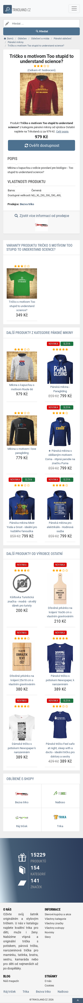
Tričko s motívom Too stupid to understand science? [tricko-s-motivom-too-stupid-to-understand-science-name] (22, 306)
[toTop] (77, 1000)
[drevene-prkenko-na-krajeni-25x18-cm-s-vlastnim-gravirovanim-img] (22, 657)
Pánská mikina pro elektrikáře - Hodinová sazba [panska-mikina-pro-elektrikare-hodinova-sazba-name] (60, 527)
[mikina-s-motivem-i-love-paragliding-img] (22, 430)
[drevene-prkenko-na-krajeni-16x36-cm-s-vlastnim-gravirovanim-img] (60, 589)
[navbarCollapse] (74, 8)
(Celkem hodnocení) (42, 70)
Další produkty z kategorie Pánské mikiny (39, 333)
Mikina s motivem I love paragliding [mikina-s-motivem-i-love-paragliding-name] (22, 451)
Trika (26, 991)
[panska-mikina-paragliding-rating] (60, 349)
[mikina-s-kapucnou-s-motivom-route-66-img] (22, 367)
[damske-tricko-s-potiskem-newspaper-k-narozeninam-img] (22, 724)
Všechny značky (54, 923)
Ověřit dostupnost (41, 145)
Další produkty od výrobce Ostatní (34, 554)
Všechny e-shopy (54, 927)
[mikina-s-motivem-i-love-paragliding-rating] (22, 413)
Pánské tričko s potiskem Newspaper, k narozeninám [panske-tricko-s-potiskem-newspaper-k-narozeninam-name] (60, 680)
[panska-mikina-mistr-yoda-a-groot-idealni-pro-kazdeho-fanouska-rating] (22, 485)
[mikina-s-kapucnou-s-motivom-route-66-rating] (22, 349)
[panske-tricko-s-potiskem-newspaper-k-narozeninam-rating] (60, 638)
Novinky (49, 932)
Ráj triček (9, 991)
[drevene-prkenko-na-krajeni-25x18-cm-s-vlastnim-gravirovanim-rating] (22, 638)
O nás (48, 981)
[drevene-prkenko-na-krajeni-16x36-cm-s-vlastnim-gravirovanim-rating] (60, 570)
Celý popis (62, 131)
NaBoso (63, 991)
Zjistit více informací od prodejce (41, 222)
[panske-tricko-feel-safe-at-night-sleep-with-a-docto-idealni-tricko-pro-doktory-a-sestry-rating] (60, 706)
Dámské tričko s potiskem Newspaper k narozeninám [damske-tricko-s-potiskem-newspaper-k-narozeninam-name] (22, 748)
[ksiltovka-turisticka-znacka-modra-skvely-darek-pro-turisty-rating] (22, 570)
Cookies (49, 985)
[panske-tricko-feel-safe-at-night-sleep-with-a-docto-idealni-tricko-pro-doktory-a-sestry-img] (60, 724)
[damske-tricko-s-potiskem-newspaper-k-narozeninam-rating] (22, 706)
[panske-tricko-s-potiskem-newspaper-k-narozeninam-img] (60, 657)
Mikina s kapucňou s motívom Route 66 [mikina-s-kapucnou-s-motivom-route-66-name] (21, 387)
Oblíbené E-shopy (20, 779)
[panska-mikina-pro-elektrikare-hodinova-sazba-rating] (60, 485)
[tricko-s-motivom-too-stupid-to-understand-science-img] (22, 283)
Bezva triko (27, 204)
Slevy (48, 936)
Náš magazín (11, 981)
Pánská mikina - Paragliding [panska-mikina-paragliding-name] (60, 389)
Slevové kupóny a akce (58, 914)
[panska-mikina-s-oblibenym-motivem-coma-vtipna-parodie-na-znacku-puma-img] (60, 431)
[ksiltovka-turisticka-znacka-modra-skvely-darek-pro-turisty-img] (22, 583)
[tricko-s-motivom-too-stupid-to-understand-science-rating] (22, 266)
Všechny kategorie (55, 918)
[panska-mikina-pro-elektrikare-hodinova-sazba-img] (60, 503)
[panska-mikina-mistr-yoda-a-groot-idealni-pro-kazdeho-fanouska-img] (22, 503)
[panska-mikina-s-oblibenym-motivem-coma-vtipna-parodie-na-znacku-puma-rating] (60, 413)
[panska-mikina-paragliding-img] (60, 368)
